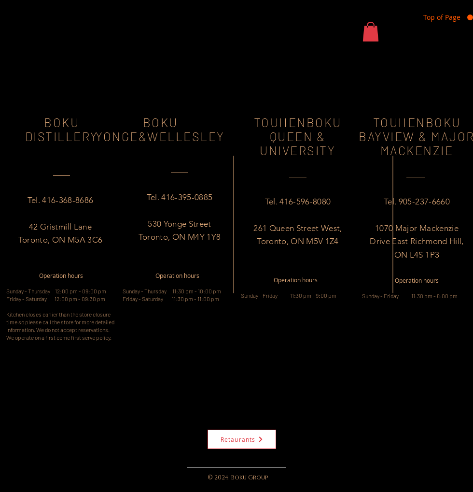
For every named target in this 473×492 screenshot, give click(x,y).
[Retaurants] (242, 439)
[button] (370, 32)
